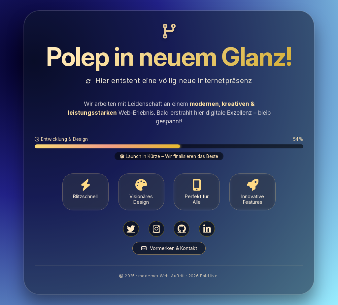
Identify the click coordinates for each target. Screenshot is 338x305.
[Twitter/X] (131, 229)
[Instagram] (156, 229)
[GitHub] (181, 229)
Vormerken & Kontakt (169, 248)
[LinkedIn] (207, 229)
